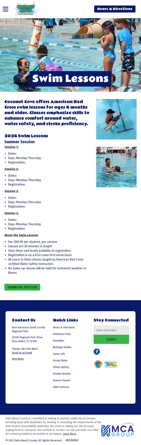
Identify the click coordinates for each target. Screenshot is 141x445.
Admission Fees (62, 334)
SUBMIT (111, 339)
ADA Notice (72, 440)
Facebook (97, 352)
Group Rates (60, 360)
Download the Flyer (22, 287)
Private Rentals (62, 373)
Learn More (69, 433)
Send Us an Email (22, 352)
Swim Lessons (61, 387)
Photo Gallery (61, 367)
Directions (18, 358)
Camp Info (59, 353)
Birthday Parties (62, 347)
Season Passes (61, 380)
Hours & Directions (114, 8)
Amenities (58, 340)
